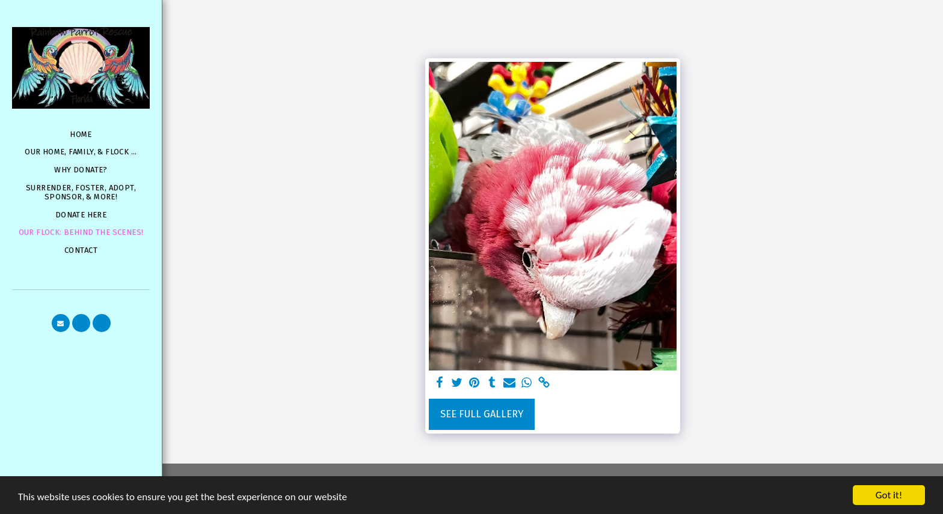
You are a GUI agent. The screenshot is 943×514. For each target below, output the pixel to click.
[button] (61, 323)
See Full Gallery (481, 414)
